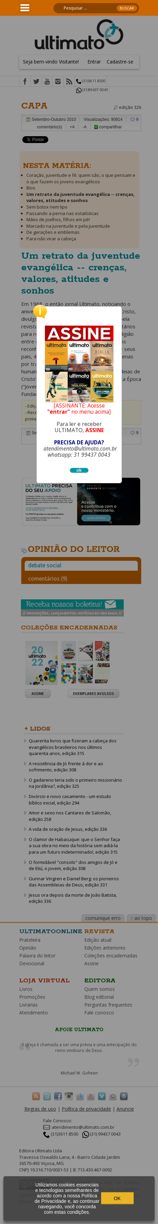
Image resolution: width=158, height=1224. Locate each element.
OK (117, 1198)
